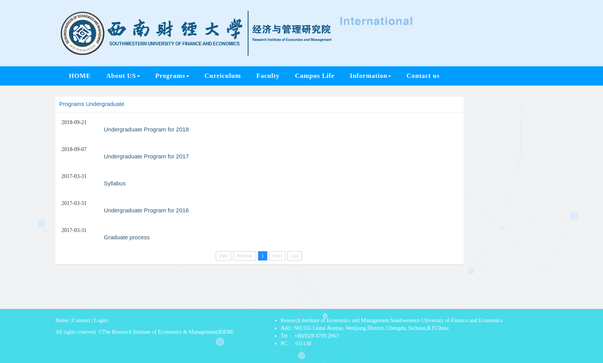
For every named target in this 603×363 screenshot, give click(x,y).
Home (61, 320)
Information (370, 75)
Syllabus (115, 183)
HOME (80, 75)
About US (123, 75)
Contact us (423, 75)
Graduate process (127, 237)
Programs (172, 75)
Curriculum (223, 75)
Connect (81, 320)
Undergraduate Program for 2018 (146, 129)
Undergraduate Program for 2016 (146, 210)
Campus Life (315, 75)
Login (100, 320)
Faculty (268, 75)
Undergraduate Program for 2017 (146, 156)
